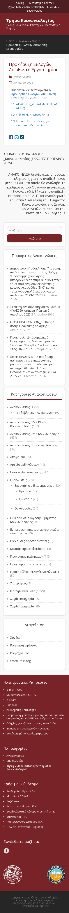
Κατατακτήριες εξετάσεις (27, 549)
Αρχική (20, 3)
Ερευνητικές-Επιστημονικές (34, 486)
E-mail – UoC (14, 689)
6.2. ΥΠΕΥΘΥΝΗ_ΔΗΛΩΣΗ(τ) (30, 115)
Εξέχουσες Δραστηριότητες (29, 541)
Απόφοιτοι (17, 457)
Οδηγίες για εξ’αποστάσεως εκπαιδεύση (31, 723)
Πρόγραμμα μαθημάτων (26, 556)
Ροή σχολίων (19, 653)
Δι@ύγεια (12, 801)
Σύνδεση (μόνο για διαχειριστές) (27, 733)
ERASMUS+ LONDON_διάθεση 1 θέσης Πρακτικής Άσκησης (32, 324)
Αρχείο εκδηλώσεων (24, 465)
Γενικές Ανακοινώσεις (25, 472)
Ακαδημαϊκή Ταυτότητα (21, 710)
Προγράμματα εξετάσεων (27, 564)
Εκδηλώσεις (18, 480)
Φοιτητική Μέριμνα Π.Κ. (21, 806)
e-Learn (11, 700)
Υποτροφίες (18, 583)
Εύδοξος (11, 705)
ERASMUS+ (54, 7)
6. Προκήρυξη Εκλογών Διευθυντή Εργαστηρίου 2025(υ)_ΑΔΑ (33, 94)
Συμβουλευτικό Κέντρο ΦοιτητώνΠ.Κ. (30, 811)
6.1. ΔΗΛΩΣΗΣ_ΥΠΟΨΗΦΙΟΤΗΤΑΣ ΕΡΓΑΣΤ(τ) (34, 106)
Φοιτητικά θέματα (22, 591)
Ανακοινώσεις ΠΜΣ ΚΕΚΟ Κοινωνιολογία (28, 424)
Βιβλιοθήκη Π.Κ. (16, 816)
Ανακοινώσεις (20, 407)
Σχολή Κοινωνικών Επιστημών (26, 7)
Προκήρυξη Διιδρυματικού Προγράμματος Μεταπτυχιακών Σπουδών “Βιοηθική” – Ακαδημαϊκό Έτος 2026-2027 (34, 343)
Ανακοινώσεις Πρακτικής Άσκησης (34, 445)
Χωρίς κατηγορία (22, 599)
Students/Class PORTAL (21, 695)
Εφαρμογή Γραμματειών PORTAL (27, 728)
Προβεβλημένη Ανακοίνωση (34, 413)
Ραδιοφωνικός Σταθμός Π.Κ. (24, 821)
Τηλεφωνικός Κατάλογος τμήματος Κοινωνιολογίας (29, 767)
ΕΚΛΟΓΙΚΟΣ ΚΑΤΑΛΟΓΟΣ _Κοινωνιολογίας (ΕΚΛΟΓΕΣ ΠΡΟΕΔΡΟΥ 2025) (33, 158)
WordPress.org (20, 661)
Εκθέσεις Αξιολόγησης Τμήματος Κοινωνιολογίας (33, 520)
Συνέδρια (25, 499)
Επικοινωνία (34, 10)
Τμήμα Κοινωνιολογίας (30, 20)
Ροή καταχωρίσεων (23, 645)
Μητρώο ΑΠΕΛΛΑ (17, 796)
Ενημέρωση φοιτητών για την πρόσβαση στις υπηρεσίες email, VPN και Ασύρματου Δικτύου (35, 716)
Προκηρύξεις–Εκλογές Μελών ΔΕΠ (34, 572)
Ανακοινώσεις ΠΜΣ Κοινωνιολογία (34, 434)
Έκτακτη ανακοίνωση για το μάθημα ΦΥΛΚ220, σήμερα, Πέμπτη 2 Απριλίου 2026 (35, 311)
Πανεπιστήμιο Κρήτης (39, 3)
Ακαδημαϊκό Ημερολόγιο (21, 791)
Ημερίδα (25, 491)
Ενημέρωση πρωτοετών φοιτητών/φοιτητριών (34, 531)
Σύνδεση (16, 638)
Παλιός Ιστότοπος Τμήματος (25, 827)
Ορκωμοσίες (23, 508)
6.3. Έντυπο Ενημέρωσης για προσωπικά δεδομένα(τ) (30, 123)
